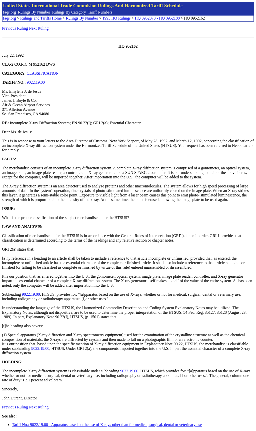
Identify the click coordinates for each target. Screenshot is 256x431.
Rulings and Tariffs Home (41, 18)
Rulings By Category (69, 12)
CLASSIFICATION (43, 73)
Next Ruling (39, 28)
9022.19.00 (36, 82)
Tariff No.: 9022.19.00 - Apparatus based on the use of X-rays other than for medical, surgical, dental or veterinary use (107, 424)
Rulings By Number (34, 12)
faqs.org (9, 12)
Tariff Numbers (100, 12)
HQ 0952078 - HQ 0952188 (157, 18)
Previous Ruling (15, 28)
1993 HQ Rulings (116, 18)
